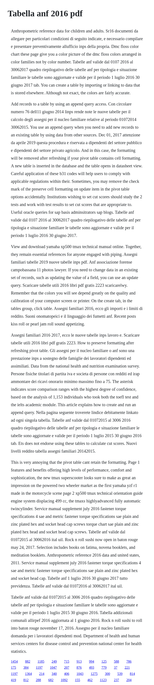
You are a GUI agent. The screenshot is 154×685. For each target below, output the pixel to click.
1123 (103, 680)
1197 (39, 667)
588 (116, 661)
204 (128, 680)
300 (107, 674)
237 (116, 680)
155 (77, 680)
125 (104, 661)
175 (13, 667)
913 (79, 661)
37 (115, 667)
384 (26, 667)
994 (91, 661)
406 (66, 674)
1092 (64, 680)
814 (132, 674)
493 (91, 667)
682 (50, 680)
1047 (53, 667)
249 (54, 661)
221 (127, 667)
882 (27, 661)
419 (13, 680)
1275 (94, 674)
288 (38, 680)
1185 (41, 661)
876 (79, 667)
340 (54, 674)
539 (119, 674)
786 (128, 661)
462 (90, 680)
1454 (14, 661)
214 (41, 674)
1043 (79, 674)
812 (26, 680)
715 (66, 661)
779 (104, 667)
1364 (28, 674)
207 (66, 667)
